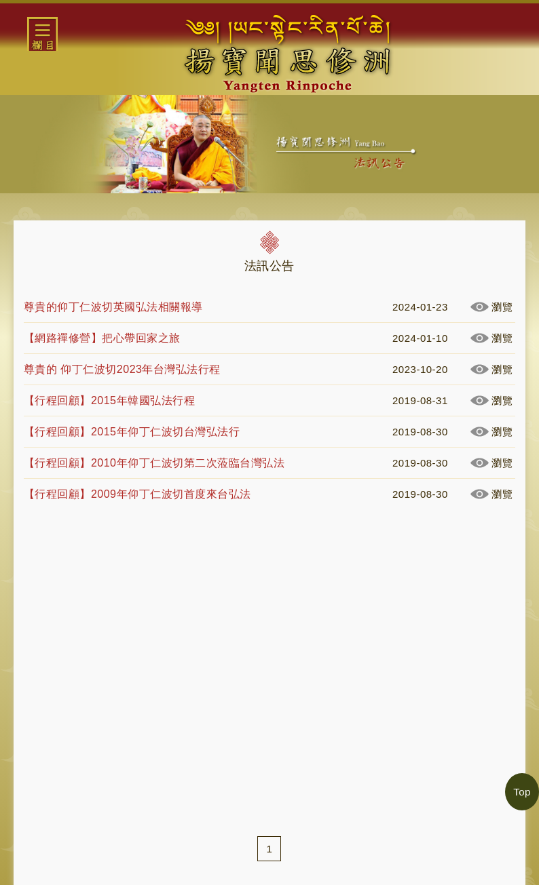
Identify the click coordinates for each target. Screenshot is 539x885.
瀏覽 (502, 307)
